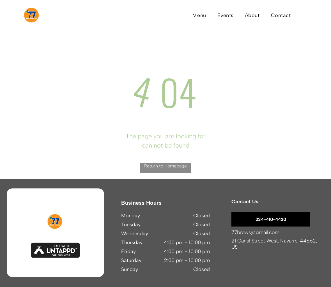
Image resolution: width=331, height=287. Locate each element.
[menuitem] (199, 15)
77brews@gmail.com (255, 232)
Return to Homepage (165, 166)
